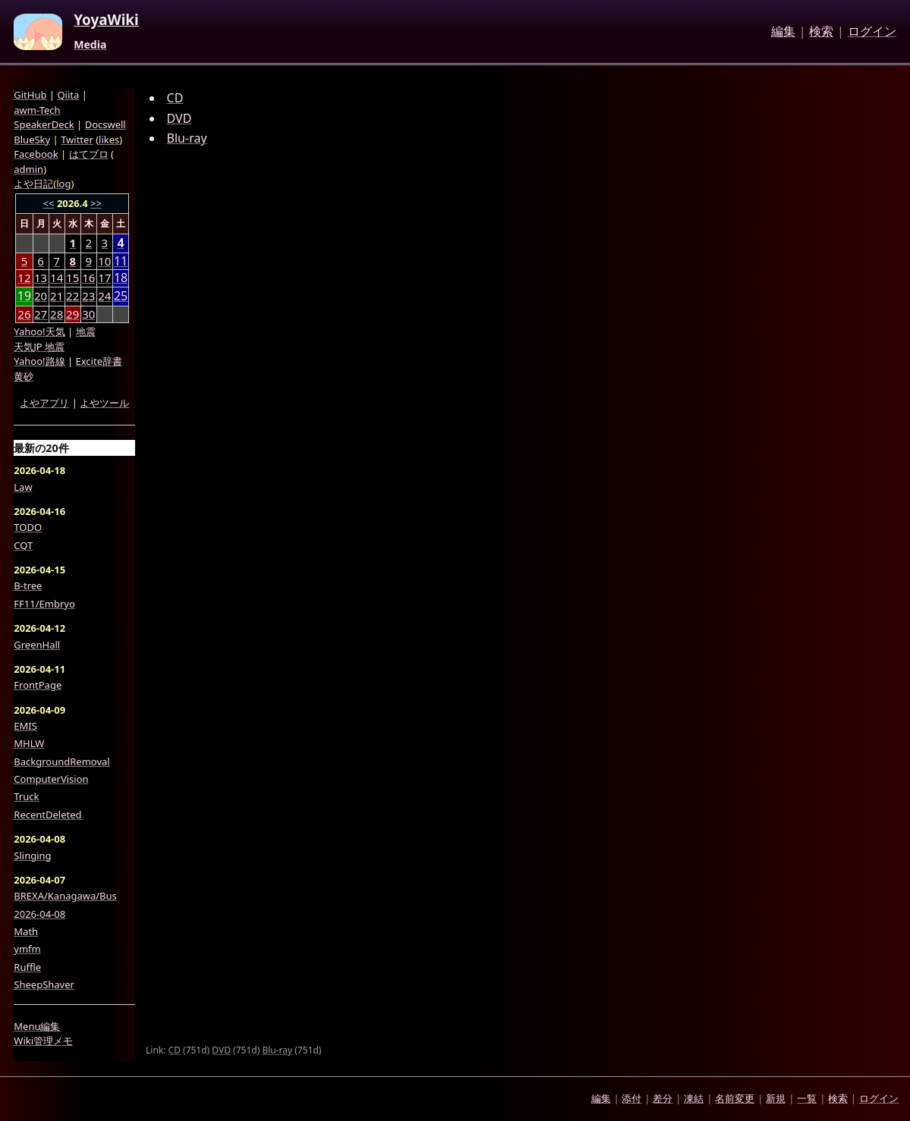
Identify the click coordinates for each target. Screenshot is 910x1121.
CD (175, 97)
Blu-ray (187, 138)
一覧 (807, 1098)
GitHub (30, 95)
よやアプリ (44, 403)
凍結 (694, 1098)
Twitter (77, 139)
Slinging (32, 855)
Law (23, 487)
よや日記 (33, 183)
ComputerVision (51, 779)
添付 (631, 1098)
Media (90, 45)
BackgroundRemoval (61, 761)
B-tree (28, 585)
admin (28, 169)
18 (121, 278)
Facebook (36, 154)
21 (56, 295)
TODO (28, 527)
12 (23, 277)
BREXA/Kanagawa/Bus (65, 895)
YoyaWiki (106, 20)
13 (40, 277)
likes (109, 139)
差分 (662, 1098)
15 (72, 277)
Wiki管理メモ (43, 1040)
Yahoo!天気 (39, 331)
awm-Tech (37, 110)
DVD (179, 118)
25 (121, 296)
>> (96, 203)
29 (72, 314)
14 (56, 277)
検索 (821, 32)
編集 (783, 32)
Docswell (105, 124)
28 (56, 314)
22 (72, 295)
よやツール (104, 403)
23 (88, 295)
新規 (776, 1098)
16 (88, 277)
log (63, 183)
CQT (23, 545)
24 (104, 295)
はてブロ (89, 154)
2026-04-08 (39, 914)
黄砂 (23, 376)
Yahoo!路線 (39, 361)
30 (88, 314)
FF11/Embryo (44, 603)
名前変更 (734, 1098)
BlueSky (32, 139)
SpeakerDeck (44, 124)
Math (26, 931)
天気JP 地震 (39, 346)
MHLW (29, 743)
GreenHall (37, 644)
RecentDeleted (47, 814)
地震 (86, 331)
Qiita (68, 95)
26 (23, 314)
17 (104, 277)
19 (24, 296)
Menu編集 (37, 1026)
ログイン (872, 32)
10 (104, 260)
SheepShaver (44, 984)
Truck (26, 796)
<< (49, 203)
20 (40, 295)
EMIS (25, 726)
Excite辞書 (99, 361)
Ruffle (27, 967)
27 (40, 314)
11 (121, 261)
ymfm (27, 949)
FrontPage (37, 685)
